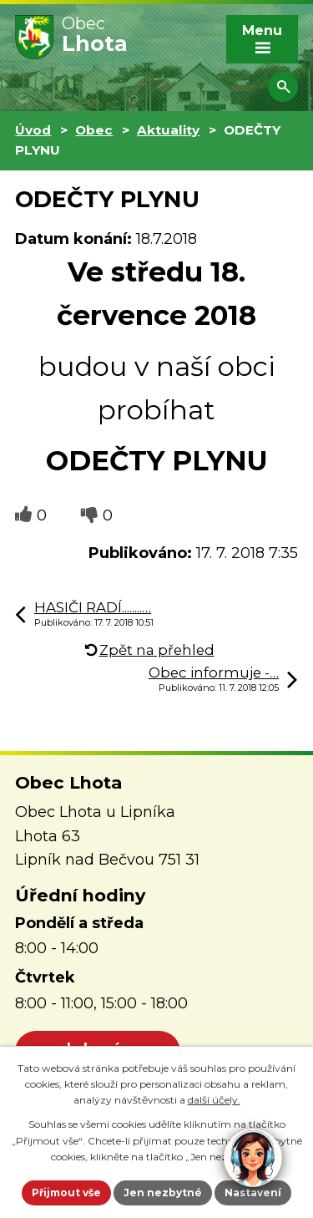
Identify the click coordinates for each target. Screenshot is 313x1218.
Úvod (33, 130)
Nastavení (253, 1192)
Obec (94, 130)
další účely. (214, 1100)
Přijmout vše (66, 1192)
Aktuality (168, 130)
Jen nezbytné (163, 1192)
